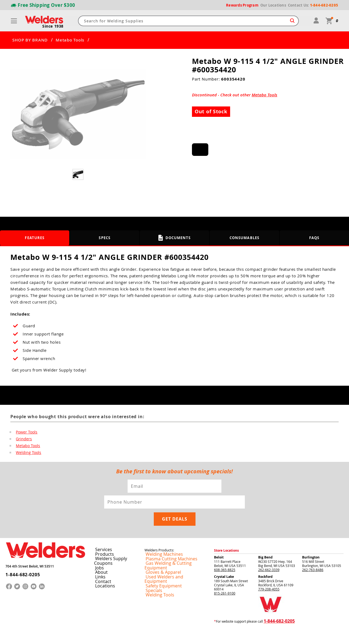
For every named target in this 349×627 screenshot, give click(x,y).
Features (34, 238)
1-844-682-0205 (18, 554)
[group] (78, 114)
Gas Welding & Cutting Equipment (170, 547)
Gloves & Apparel (158, 551)
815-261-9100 (224, 577)
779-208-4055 (268, 573)
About (99, 551)
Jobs (97, 546)
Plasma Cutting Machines (164, 542)
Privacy (258, 618)
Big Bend (265, 541)
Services (100, 533)
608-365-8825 (224, 553)
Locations (102, 564)
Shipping (269, 618)
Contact (100, 559)
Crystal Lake (224, 560)
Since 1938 (53, 26)
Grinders (23, 439)
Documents (174, 238)
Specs (105, 238)
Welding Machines (158, 538)
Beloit (219, 541)
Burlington (311, 541)
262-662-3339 (268, 553)
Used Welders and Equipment (167, 556)
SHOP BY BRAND (30, 40)
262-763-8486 (312, 553)
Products (101, 538)
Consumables (244, 238)
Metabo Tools (70, 40)
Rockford (265, 560)
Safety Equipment (158, 560)
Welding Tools (27, 453)
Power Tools (25, 432)
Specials (151, 564)
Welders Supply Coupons (114, 542)
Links (98, 555)
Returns (246, 618)
